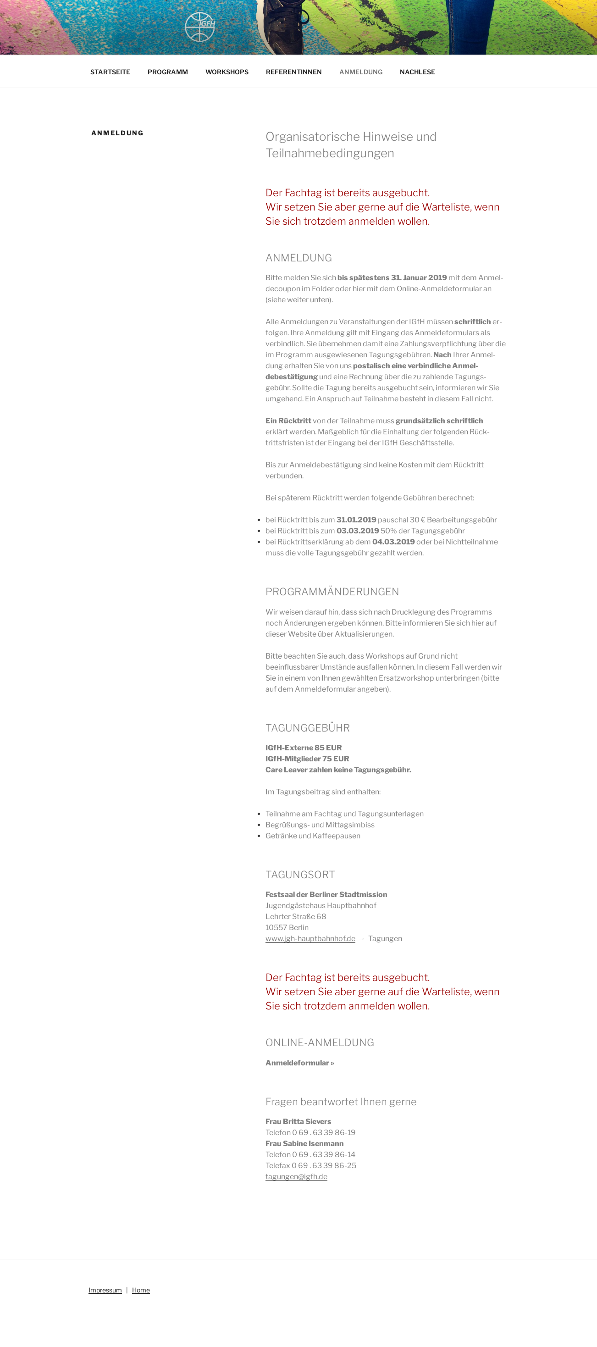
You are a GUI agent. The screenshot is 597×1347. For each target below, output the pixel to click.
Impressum (105, 1290)
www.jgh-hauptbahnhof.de (310, 938)
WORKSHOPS (227, 72)
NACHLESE (417, 72)
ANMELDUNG (360, 72)
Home (141, 1290)
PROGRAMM (168, 72)
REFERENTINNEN (294, 72)
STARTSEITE (110, 72)
